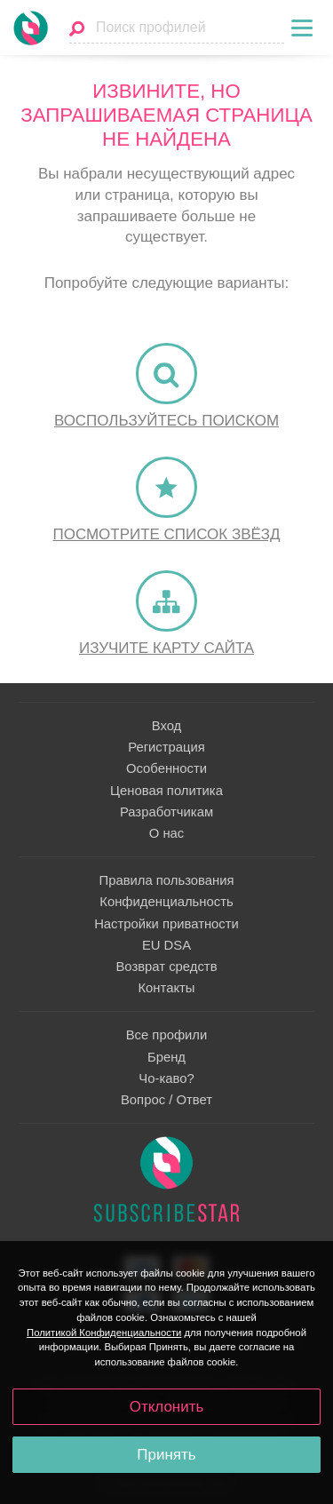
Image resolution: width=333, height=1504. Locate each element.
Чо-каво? (166, 1078)
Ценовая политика (166, 791)
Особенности (166, 768)
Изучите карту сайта (166, 648)
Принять (166, 1454)
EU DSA (166, 945)
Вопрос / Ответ (166, 1100)
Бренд (166, 1057)
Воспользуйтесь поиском (166, 420)
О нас (167, 833)
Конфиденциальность (166, 902)
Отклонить (167, 1406)
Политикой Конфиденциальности (104, 1332)
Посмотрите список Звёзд (166, 534)
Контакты (166, 988)
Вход (167, 726)
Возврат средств (166, 966)
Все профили (167, 1035)
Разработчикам (166, 812)
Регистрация (166, 747)
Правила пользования (166, 880)
